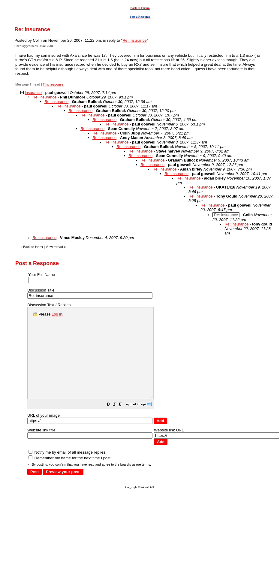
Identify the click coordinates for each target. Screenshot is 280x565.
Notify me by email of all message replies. (67, 470)
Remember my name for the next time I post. (70, 476)
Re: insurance (134, 40)
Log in (57, 314)
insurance (33, 92)
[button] (123, 423)
